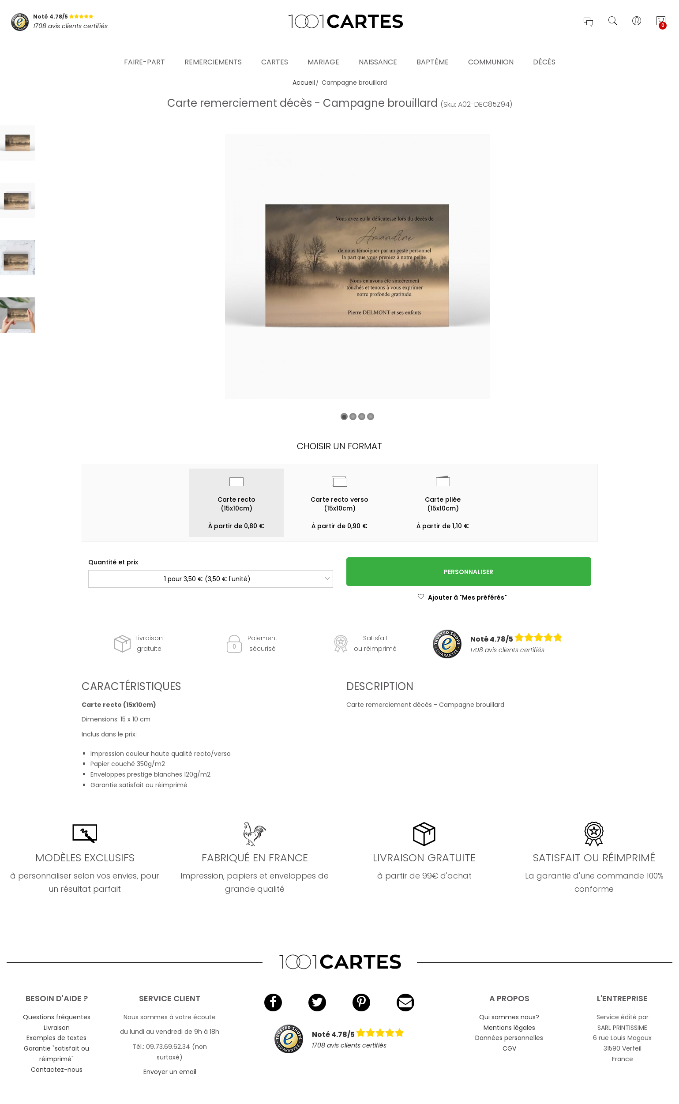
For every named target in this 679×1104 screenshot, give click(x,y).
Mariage (323, 50)
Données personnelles (509, 1037)
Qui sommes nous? (509, 1017)
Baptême (432, 50)
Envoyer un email (169, 1071)
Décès (544, 50)
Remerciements (213, 50)
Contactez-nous (57, 1069)
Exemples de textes (56, 1037)
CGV (509, 1048)
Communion (491, 50)
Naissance (378, 50)
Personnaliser (468, 571)
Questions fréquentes (56, 1017)
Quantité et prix (113, 562)
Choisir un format (339, 446)
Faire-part (144, 50)
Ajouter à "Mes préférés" (462, 597)
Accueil (304, 82)
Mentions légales (509, 1027)
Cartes (274, 50)
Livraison (57, 1027)
